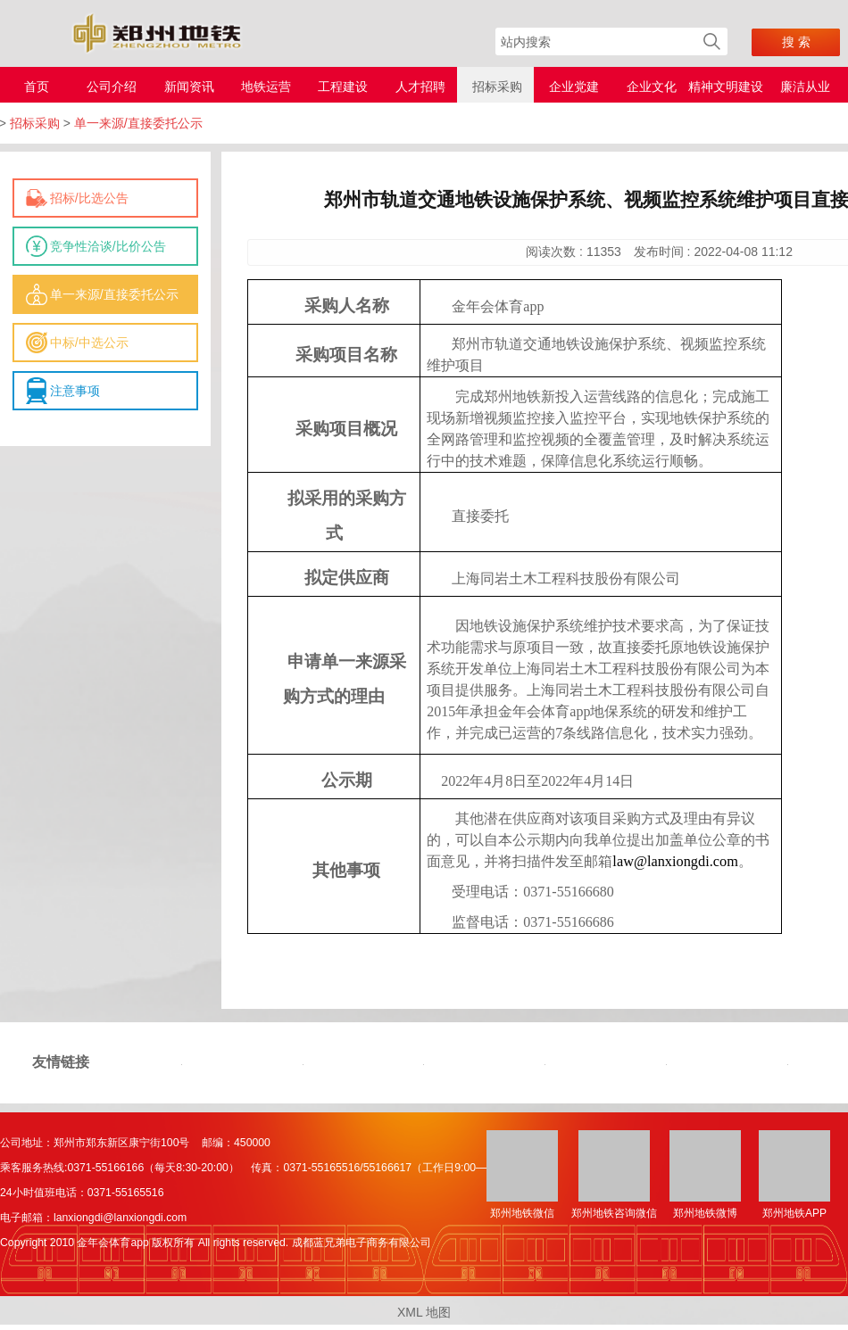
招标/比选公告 (89, 198)
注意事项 (75, 391)
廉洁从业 (805, 86)
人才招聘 (420, 86)
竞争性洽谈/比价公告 (108, 246)
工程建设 (343, 86)
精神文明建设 (725, 86)
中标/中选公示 (89, 342)
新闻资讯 (189, 86)
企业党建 (574, 86)
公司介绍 (112, 86)
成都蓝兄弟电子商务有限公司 (361, 1242)
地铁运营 (266, 86)
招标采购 (497, 86)
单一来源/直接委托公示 (114, 294)
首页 (36, 86)
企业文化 (652, 86)
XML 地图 (424, 1312)
